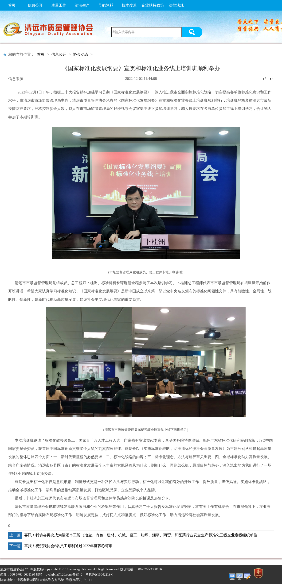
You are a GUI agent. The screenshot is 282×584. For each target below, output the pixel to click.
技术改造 (129, 5)
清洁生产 (82, 5)
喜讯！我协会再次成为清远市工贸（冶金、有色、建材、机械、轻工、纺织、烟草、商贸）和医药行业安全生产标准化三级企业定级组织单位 (140, 535)
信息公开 (35, 5)
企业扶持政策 (152, 5)
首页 (12, 5)
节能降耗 (105, 5)
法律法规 (176, 5)
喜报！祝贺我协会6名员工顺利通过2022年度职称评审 (68, 546)
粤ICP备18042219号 (100, 574)
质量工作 (58, 5)
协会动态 (80, 54)
